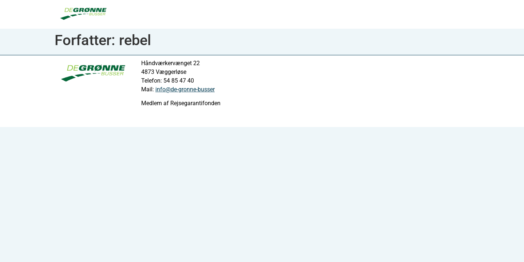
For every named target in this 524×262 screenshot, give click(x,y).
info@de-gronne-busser (185, 89)
